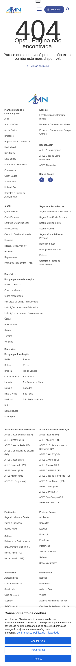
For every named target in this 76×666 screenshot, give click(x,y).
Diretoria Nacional (13, 583)
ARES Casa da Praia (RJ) (17, 445)
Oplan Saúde (10, 176)
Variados (8, 341)
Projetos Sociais (47, 512)
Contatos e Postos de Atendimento (49, 263)
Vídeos (42, 595)
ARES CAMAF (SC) (14, 440)
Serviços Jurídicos (48, 563)
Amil (6, 118)
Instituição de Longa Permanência (21, 301)
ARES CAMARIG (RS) (50, 470)
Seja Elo (8, 600)
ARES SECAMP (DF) (49, 502)
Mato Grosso (10, 393)
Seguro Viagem (47, 228)
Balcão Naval (10, 528)
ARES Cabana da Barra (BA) (18, 434)
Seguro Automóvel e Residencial (55, 211)
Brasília (8, 371)
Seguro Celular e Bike (50, 223)
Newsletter (44, 583)
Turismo (8, 336)
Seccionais (9, 589)
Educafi (43, 528)
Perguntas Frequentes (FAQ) (18, 263)
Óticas (7, 319)
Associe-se (54, 9)
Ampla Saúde (11, 124)
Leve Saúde (10, 159)
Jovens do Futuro (47, 551)
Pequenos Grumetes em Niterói (54, 124)
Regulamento (10, 257)
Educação (44, 534)
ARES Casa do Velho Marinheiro (49, 158)
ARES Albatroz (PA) (49, 434)
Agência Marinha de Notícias (53, 600)
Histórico (8, 240)
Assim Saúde (10, 130)
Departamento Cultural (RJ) (17, 547)
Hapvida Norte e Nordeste (17, 141)
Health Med (10, 147)
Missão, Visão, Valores (15, 246)
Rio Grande (28, 376)
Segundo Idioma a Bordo (16, 517)
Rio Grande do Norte (33, 382)
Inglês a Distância (13, 523)
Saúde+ (43, 557)
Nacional (8, 399)
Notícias (43, 578)
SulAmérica (10, 181)
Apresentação (11, 578)
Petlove (43, 255)
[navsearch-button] (67, 9)
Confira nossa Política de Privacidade (37, 632)
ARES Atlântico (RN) (49, 440)
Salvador (27, 388)
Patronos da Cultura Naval (17, 541)
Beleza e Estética (12, 284)
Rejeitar (38, 658)
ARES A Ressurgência (50, 150)
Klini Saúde (10, 153)
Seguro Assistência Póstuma (53, 217)
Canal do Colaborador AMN (17, 234)
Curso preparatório (13, 296)
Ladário (8, 382)
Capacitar (44, 523)
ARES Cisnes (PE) (48, 486)
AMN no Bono (46, 589)
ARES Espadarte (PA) (15, 465)
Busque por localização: (17, 354)
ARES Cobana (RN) (14, 460)
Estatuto (8, 251)
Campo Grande (11, 376)
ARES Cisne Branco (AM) (51, 481)
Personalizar (38, 649)
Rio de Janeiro (30, 371)
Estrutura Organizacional (16, 223)
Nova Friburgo (11, 411)
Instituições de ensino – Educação (21, 307)
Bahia (7, 359)
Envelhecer (44, 540)
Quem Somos (11, 211)
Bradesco (9, 136)
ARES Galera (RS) (13, 470)
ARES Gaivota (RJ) (48, 492)
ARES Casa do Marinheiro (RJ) (54, 476)
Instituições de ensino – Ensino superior (23, 313)
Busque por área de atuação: (19, 279)
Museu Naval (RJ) (13, 552)
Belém (7, 365)
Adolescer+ (44, 517)
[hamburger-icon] (39, 9)
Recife (26, 365)
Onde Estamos (11, 217)
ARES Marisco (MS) (14, 476)
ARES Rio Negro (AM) (15, 481)
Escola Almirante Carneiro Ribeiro (52, 117)
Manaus (8, 388)
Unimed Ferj (10, 187)
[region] (38, 636)
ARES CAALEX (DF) (49, 454)
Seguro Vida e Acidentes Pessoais (51, 236)
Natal (7, 405)
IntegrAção (44, 546)
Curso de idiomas (12, 290)
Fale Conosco (11, 228)
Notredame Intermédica (15, 164)
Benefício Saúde (47, 244)
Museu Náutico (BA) (14, 558)
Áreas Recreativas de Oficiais (19, 429)
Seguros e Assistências (51, 206)
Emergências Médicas (50, 249)
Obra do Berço (11, 595)
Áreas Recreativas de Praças (54, 429)
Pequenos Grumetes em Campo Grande (55, 132)
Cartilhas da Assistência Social (54, 606)
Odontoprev (10, 170)
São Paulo (28, 393)
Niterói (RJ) (10, 416)
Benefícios (10, 274)
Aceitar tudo (38, 640)
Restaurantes (10, 324)
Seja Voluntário (11, 606)
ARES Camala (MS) (49, 465)
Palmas (26, 359)
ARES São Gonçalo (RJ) (51, 497)
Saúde (7, 330)
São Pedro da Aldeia (33, 399)
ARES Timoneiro (47, 165)
